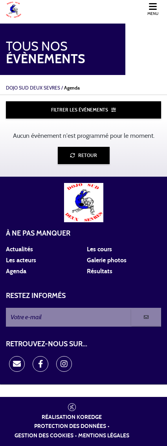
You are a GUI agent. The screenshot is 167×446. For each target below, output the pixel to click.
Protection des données (70, 426)
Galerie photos (107, 260)
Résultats (99, 271)
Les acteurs (21, 260)
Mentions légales (103, 436)
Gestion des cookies (44, 436)
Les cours (99, 249)
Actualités (19, 249)
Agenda (16, 271)
